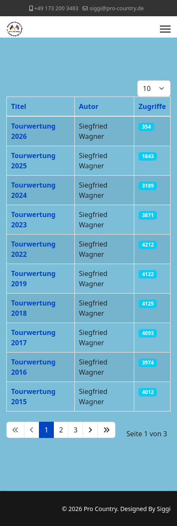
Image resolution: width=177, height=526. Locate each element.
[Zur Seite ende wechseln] (106, 430)
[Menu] (165, 29)
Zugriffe (152, 106)
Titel (18, 106)
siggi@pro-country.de (117, 8)
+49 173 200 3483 (56, 8)
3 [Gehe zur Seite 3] (75, 430)
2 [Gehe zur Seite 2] (61, 430)
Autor (89, 106)
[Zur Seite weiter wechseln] (90, 430)
